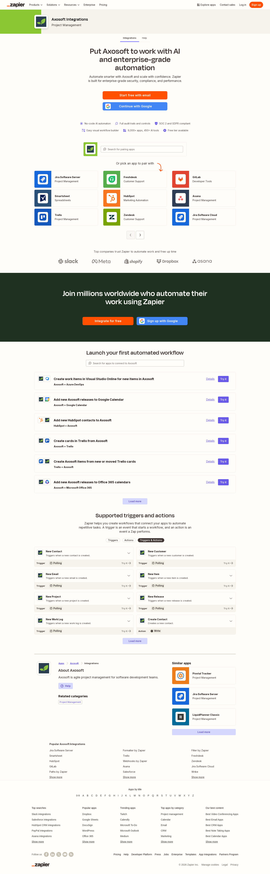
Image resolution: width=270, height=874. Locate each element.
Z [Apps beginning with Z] (193, 795)
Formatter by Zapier (134, 750)
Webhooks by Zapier (135, 761)
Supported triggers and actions (135, 515)
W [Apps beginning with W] (180, 795)
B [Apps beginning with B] (87, 795)
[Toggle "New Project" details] (83, 598)
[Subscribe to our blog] (71, 854)
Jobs (166, 854)
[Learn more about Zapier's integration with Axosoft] (44, 669)
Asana (126, 766)
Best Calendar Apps (216, 836)
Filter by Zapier (200, 750)
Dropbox (86, 814)
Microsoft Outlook (129, 830)
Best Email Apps (214, 819)
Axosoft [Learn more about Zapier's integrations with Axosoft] (74, 663)
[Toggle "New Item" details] (186, 576)
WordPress (88, 830)
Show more (38, 841)
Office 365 (87, 836)
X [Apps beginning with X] (184, 795)
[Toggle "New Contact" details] (83, 553)
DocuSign (87, 825)
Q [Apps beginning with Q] (153, 795)
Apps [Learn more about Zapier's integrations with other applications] (61, 663)
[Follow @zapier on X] (58, 854)
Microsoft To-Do (128, 825)
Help (65, 686)
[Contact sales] (227, 5)
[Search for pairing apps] (145, 149)
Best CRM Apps (214, 825)
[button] (135, 106)
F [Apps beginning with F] (105, 795)
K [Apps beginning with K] (126, 795)
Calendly (124, 819)
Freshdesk (197, 756)
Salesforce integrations (44, 819)
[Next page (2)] (140, 235)
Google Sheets (90, 819)
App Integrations (208, 854)
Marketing (166, 836)
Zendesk (196, 761)
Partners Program (228, 854)
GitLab (52, 766)
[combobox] (142, 149)
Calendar (166, 819)
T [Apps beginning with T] (166, 795)
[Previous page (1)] (131, 235)
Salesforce (129, 772)
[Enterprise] (89, 5)
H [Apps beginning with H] (114, 795)
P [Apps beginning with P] (148, 795)
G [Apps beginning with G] (110, 795)
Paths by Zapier (58, 772)
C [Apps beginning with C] (92, 795)
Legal (225, 864)
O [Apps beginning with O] (144, 795)
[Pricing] (103, 5)
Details (210, 378)
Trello (126, 756)
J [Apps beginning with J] (121, 795)
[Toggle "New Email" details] (83, 576)
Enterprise (177, 854)
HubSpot (54, 761)
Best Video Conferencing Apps (222, 814)
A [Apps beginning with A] (83, 795)
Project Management (66, 25)
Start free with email (135, 95)
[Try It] (83, 563)
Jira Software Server (61, 750)
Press (158, 854)
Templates (190, 854)
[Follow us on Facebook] (46, 854)
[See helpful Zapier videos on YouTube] (65, 854)
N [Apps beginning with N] (139, 795)
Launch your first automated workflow (135, 353)
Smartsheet (55, 756)
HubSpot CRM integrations (46, 825)
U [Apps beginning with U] (171, 795)
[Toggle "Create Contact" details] (186, 621)
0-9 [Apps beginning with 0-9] (78, 795)
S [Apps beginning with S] (162, 795)
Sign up (256, 4)
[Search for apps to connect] (138, 363)
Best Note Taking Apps (218, 830)
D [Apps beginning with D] (96, 795)
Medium (124, 836)
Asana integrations (42, 836)
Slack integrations (41, 814)
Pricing (117, 854)
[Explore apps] (206, 5)
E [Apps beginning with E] (101, 795)
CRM (163, 830)
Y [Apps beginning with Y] (189, 795)
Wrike (194, 772)
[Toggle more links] (67, 777)
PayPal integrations (42, 830)
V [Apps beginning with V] (175, 795)
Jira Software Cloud (202, 766)
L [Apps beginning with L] (130, 795)
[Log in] (243, 5)
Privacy (234, 864)
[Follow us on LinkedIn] (52, 854)
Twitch (123, 814)
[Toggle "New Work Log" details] (83, 621)
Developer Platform (141, 854)
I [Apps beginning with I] (118, 795)
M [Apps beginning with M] (135, 795)
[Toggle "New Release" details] (186, 598)
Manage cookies (210, 864)
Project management (172, 814)
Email (164, 825)
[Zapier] (16, 4)
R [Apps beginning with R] (157, 795)
